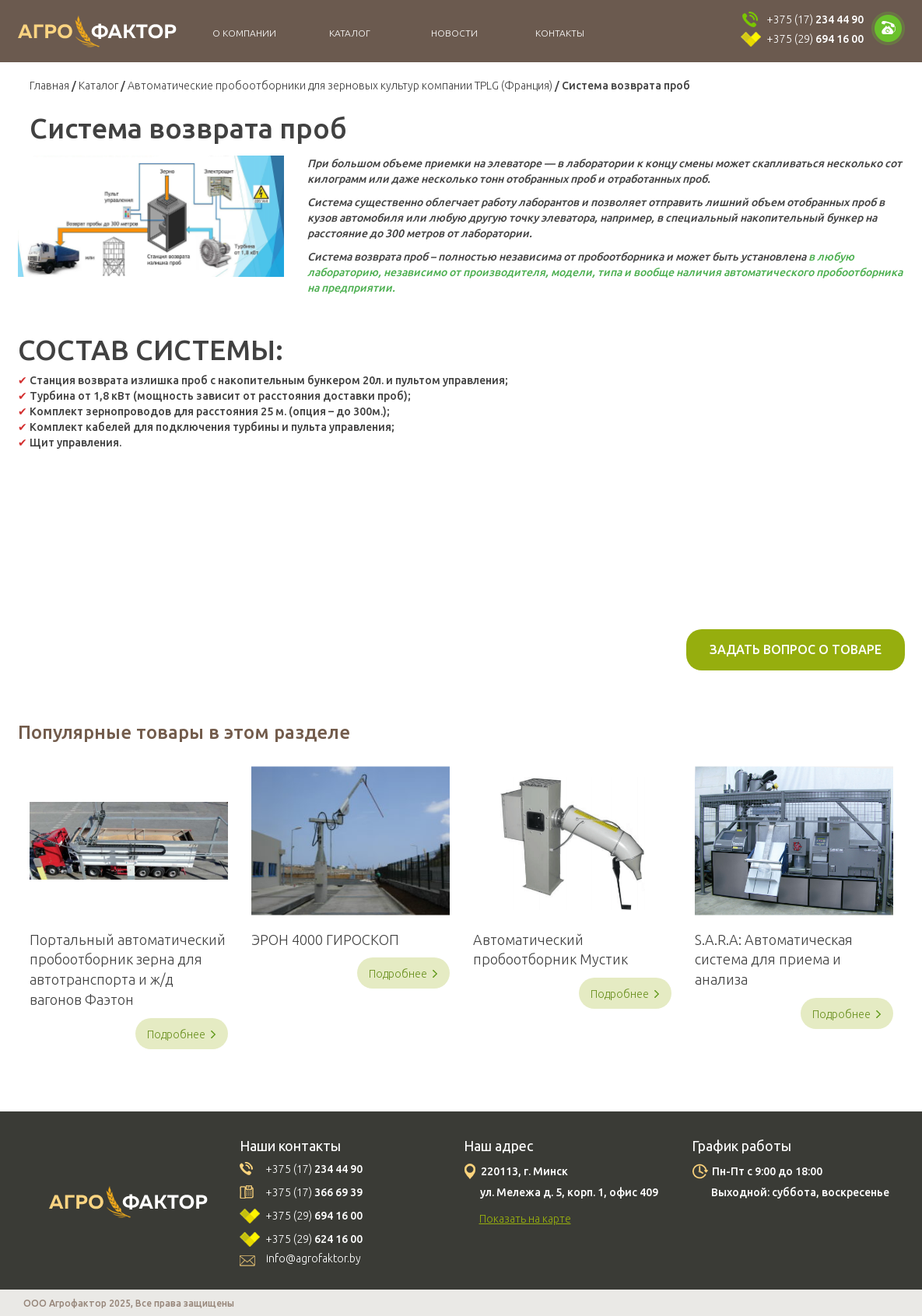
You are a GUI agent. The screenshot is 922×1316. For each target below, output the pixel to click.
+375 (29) (815, 39)
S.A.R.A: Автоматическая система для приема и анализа (774, 959)
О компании (244, 33)
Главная (49, 85)
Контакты (559, 33)
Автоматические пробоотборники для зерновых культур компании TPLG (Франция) (340, 85)
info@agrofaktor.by (313, 1258)
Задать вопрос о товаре (796, 649)
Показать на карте (525, 1219)
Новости (454, 33)
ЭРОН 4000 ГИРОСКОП (325, 939)
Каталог (349, 33)
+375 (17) (815, 19)
